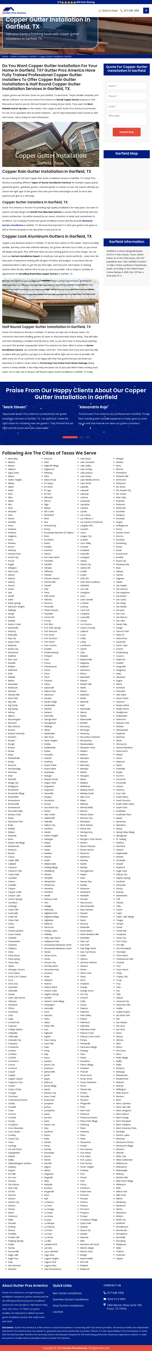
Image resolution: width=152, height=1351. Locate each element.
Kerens (47, 1156)
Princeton (84, 1209)
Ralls (82, 1240)
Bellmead (12, 670)
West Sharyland (123, 1121)
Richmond (121, 479)
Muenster (84, 853)
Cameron (12, 867)
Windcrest (121, 1205)
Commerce (13, 1061)
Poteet (83, 1177)
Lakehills (84, 486)
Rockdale (120, 511)
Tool (118, 966)
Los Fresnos (86, 624)
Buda (10, 825)
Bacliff (11, 596)
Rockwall (120, 518)
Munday (84, 860)
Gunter (47, 811)
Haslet (47, 849)
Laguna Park (50, 1262)
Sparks (119, 818)
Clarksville (12, 990)
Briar (10, 775)
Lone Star (84, 610)
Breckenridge (14, 768)
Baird (10, 599)
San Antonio (122, 589)
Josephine (48, 1103)
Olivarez (84, 966)
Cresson (12, 1114)
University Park (123, 1004)
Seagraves (121, 670)
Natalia (83, 885)
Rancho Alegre (87, 1247)
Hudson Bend (50, 987)
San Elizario (121, 606)
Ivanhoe (48, 1061)
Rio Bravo (121, 486)
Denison (12, 1195)
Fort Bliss (48, 624)
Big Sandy (13, 705)
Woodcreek (121, 1230)
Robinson (120, 504)
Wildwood (121, 1184)
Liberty (83, 560)
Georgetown (50, 722)
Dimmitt (12, 1223)
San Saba (120, 620)
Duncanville (13, 1251)
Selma (119, 684)
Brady (11, 761)
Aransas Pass (14, 553)
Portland (84, 1170)
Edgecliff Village (51, 465)
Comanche (13, 1047)
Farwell (47, 585)
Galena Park (50, 691)
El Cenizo (48, 486)
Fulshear (48, 680)
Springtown (121, 835)
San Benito (121, 596)
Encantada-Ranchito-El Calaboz (59, 532)
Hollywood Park (51, 941)
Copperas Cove (15, 1082)
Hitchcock (48, 927)
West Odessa (122, 1114)
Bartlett (11, 620)
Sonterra (120, 789)
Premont (84, 1195)
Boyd (10, 754)
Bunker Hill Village (16, 842)
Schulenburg (122, 652)
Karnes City (49, 1124)
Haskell (47, 846)
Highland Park (50, 913)
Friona (47, 670)
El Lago (47, 490)
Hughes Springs (51, 994)
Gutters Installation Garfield (23, 56)
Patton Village (86, 1064)
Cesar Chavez (14, 934)
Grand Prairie (50, 765)
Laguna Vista (50, 1265)
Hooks (47, 959)
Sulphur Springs (123, 877)
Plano (83, 1135)
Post (82, 1173)
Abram (11, 465)
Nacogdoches (86, 870)
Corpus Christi (14, 1089)
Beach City (13, 648)
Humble (48, 997)
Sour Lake (121, 793)
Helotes (48, 874)
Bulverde (12, 835)
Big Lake (12, 701)
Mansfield (84, 677)
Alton (10, 508)
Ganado (48, 698)
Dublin (11, 1244)
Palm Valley (85, 1015)
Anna (10, 539)
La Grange (49, 1209)
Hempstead (49, 881)
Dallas (11, 1159)
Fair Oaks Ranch (52, 557)
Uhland (119, 997)
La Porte (48, 1230)
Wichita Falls (122, 1177)
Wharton (120, 1149)
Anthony (12, 550)
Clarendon (13, 987)
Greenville (48, 793)
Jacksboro (49, 1068)
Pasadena (85, 1061)
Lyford (83, 648)
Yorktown (120, 1255)
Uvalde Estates (123, 1011)
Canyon (11, 888)
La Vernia (48, 1237)
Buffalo (11, 828)
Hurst (46, 1011)
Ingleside (48, 1033)
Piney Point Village (89, 1121)
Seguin (119, 680)
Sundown (120, 881)
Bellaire (11, 666)
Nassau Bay (86, 881)
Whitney (120, 1173)
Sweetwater (121, 895)
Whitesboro (121, 1166)
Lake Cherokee (87, 462)
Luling (83, 641)
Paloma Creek (87, 1033)
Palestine (84, 1011)
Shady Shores (122, 708)
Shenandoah (122, 730)
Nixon (83, 920)
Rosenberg (121, 543)
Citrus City (13, 983)
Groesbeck (49, 800)
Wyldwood (121, 1244)
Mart (82, 705)
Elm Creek (49, 511)
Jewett (47, 1089)
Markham (84, 694)
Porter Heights (87, 1166)
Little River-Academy (90, 582)
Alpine (11, 500)
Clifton (11, 1008)
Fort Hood (49, 634)
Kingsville (48, 1177)
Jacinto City (49, 1064)
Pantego (84, 1050)
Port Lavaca (86, 1159)
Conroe (11, 1064)
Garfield (48, 708)
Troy (118, 983)
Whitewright (121, 1170)
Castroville (13, 913)
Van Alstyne (121, 1022)
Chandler (12, 937)
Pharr (82, 1107)
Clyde (10, 1018)
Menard (84, 761)
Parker (83, 1057)
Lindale (83, 571)
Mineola (84, 803)
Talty (118, 906)
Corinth (11, 1085)
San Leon (120, 613)
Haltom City (49, 825)
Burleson (12, 849)
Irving (46, 1050)
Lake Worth (85, 483)
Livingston (85, 592)
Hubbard (48, 980)
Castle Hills (13, 909)
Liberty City (85, 564)
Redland (84, 1265)
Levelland (84, 550)
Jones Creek (49, 1096)
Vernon (119, 1036)
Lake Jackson (86, 472)
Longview (84, 613)
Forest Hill (49, 617)
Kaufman (48, 1131)
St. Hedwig (121, 839)
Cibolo (11, 966)
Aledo (11, 490)
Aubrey (11, 582)
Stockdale (120, 860)
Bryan (11, 818)
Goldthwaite (50, 747)
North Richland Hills (89, 934)
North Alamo (86, 930)
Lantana (84, 508)
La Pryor (48, 1233)
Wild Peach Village (124, 1181)
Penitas (83, 1092)
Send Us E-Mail (116, 1299)
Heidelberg (49, 870)
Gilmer (47, 730)
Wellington (121, 1089)
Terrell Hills (121, 930)
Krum (46, 1195)
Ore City (84, 994)
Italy (46, 1054)
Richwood (121, 483)
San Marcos (121, 617)
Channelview (14, 941)
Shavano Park (122, 722)
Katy (46, 1128)
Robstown (121, 508)
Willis (118, 1188)
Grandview (49, 772)
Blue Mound (14, 726)
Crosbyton (13, 1124)
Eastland (12, 1269)
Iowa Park (49, 1043)
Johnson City (50, 1092)
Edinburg (48, 472)
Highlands (48, 920)
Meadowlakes (86, 744)
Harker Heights (51, 835)
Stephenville (121, 853)
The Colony (121, 941)
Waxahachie (122, 1075)
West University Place (126, 1128)
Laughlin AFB (86, 525)
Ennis (46, 536)
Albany (11, 483)
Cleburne (12, 1001)
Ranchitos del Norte (89, 1244)
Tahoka (119, 902)
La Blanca (49, 1202)
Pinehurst (84, 1114)
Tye (118, 990)
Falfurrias (48, 571)
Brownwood (14, 807)
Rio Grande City (123, 490)
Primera (84, 1205)
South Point (121, 807)
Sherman (120, 737)
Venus (119, 1033)
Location (58, 1311)
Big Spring (13, 708)
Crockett (12, 1117)
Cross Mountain (15, 1128)
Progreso (84, 1212)
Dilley (10, 1219)
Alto (10, 504)
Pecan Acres (86, 1075)
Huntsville (48, 1008)
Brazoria (12, 765)
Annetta (12, 543)
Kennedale (49, 1152)
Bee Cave (12, 659)
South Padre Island (125, 803)
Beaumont (13, 652)
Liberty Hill (85, 567)
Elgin (46, 504)
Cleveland (12, 1004)
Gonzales (48, 754)
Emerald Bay (50, 525)
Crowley (12, 1135)
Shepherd (120, 733)
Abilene (11, 462)
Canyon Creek (14, 892)
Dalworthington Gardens (19, 1163)
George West (50, 719)
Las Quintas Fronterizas (91, 522)
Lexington (85, 557)
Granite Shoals (51, 779)
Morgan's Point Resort (91, 839)
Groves (47, 803)
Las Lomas (85, 515)
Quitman (84, 1237)
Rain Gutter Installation (67, 1293)
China (10, 951)
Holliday (48, 934)
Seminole (120, 687)
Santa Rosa (121, 638)
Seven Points (122, 698)
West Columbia (123, 1103)
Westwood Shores (125, 1142)
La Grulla (48, 1212)
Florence (48, 603)
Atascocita (13, 571)
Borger (11, 744)
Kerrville (48, 1163)
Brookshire (13, 789)
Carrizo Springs (15, 899)
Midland (84, 782)
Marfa (83, 687)
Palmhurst (85, 1022)
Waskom (120, 1068)
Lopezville (85, 617)
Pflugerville (85, 1103)
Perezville (84, 1096)
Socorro (120, 775)
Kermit (47, 1159)
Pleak (82, 1138)
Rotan (119, 550)
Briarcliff (12, 779)
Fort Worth (49, 641)
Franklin (48, 648)
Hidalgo (47, 906)
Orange (83, 987)
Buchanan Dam (15, 821)
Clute (10, 1015)
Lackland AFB (50, 1244)
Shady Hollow (122, 705)
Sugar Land (121, 870)
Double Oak (13, 1237)
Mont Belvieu (86, 825)
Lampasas (85, 500)
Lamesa (84, 497)
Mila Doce (85, 796)
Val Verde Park (123, 1015)
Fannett (48, 574)
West (118, 1099)
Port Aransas (86, 1149)
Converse (12, 1068)
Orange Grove (87, 990)
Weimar (119, 1085)
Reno (118, 465)
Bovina (11, 747)
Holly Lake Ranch (52, 937)
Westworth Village (124, 1145)
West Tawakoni (123, 1124)
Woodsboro (121, 1233)
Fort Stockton (50, 638)
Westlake (120, 1131)
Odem (83, 955)
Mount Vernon (87, 849)
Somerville (121, 782)
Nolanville (84, 927)
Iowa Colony (50, 1040)
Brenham (12, 772)
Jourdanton (49, 1110)
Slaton (119, 765)
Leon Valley (85, 543)
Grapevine (49, 789)
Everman (48, 550)
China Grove (14, 955)
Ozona (83, 1004)
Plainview (84, 1131)
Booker (11, 740)
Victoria (119, 1040)
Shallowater (121, 715)
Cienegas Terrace (16, 969)
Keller (46, 1138)
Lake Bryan (85, 458)
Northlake (85, 937)
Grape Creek (50, 782)
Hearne (47, 856)
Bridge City (13, 782)
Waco (119, 1054)
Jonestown (49, 1099)
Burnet (11, 853)
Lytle (82, 652)
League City (85, 536)
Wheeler (120, 1152)
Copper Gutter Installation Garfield (55, 56)
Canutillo (12, 885)
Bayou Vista (13, 641)
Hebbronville (50, 863)
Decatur (12, 1181)
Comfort (12, 1057)
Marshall (84, 701)
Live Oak (84, 589)
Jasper (47, 1078)
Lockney (84, 606)
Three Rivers (122, 955)
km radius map (127, 194)
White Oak (121, 1156)
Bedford (12, 656)
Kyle (46, 1198)
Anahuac (12, 529)
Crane (11, 1110)
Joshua (47, 1107)
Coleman (12, 1025)
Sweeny (119, 892)
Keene (47, 1135)
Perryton (84, 1099)
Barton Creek (14, 624)
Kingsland (48, 1173)
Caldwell (12, 863)
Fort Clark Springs (52, 627)
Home (5, 56)
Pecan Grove (86, 1078)
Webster (120, 1082)
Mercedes (85, 765)
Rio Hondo (121, 493)
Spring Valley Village (125, 832)
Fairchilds (48, 560)
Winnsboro (121, 1212)
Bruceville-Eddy (15, 811)
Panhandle (85, 1043)
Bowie (11, 751)
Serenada (120, 691)
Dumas (11, 1247)
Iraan (46, 1047)
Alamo (11, 476)
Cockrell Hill (13, 1022)
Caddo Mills (13, 860)
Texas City (121, 937)
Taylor (119, 913)
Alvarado (12, 511)
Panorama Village (88, 1047)
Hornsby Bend (51, 966)
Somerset (120, 779)
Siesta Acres (122, 751)
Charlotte (12, 944)
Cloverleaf (13, 1011)
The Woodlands (123, 948)
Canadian (12, 877)
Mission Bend (86, 814)
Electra (47, 500)
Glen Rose (49, 737)
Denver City (13, 1202)
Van (118, 1018)
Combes (12, 1050)
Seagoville (121, 666)
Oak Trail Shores (88, 951)
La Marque (49, 1223)
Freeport (48, 656)
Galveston (49, 694)
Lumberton (85, 645)
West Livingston (123, 1110)
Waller (119, 1061)
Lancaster (85, 504)
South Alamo (122, 796)
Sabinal (119, 571)
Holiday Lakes (50, 930)
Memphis (84, 758)
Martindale (85, 708)
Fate (46, 589)
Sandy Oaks (121, 624)
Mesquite (84, 775)
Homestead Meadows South (58, 948)
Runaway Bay (122, 564)
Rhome (119, 469)
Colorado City (14, 1040)
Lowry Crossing (87, 627)
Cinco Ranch (14, 973)
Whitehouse (121, 1163)
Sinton (119, 758)
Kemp (47, 1145)
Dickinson (12, 1216)
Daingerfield (14, 1152)
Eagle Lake (13, 1255)
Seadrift (119, 663)
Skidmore (120, 761)
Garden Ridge (50, 701)
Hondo (47, 951)
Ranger (83, 1255)
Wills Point (121, 1195)
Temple (119, 923)
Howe (47, 976)
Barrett (11, 617)
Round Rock (122, 553)
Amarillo (12, 522)
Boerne (11, 730)
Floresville (49, 606)
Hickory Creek (50, 899)
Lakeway (84, 493)
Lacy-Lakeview (51, 1251)
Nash (82, 877)
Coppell (11, 1075)
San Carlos (121, 599)
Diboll (11, 1212)
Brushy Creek (14, 814)
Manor (83, 673)
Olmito (83, 969)
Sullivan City (121, 874)
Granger (48, 775)
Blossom (12, 722)
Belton (11, 680)
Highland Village (51, 916)
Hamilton (48, 828)
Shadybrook (121, 712)
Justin (46, 1121)
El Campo (48, 483)
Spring (119, 828)
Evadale (48, 546)
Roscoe (119, 536)
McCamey (85, 726)
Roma (119, 529)
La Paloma (49, 1226)
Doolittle (12, 1233)
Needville (84, 895)
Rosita (119, 546)
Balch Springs (14, 603)
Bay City (12, 638)
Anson (11, 546)
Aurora (11, 585)
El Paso (47, 493)
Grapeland (49, 786)
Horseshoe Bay (51, 969)
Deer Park (13, 1188)
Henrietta (48, 888)
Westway (120, 1138)
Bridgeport (13, 786)
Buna (10, 839)
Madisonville (86, 659)
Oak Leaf (84, 941)
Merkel (83, 772)
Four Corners (50, 645)
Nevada (84, 899)
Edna (46, 476)
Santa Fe (120, 634)
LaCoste (48, 1247)
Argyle (11, 564)
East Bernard (14, 1265)
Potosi (83, 1184)
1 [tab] (70, 437)
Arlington (12, 567)
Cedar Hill (12, 916)
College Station (15, 1029)
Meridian (84, 768)
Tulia (118, 987)
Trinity (119, 973)
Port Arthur (85, 1152)
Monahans (85, 821)
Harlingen (48, 839)
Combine (12, 1054)
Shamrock (121, 719)
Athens (11, 574)
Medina (83, 751)
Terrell (119, 927)
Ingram (47, 1036)
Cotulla (11, 1103)
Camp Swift (13, 874)
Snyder (119, 772)
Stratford (120, 867)
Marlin (83, 698)
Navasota (84, 888)
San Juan (120, 610)
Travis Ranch (122, 969)
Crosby (11, 1121)
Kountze (48, 1188)
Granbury (48, 761)
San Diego (121, 603)
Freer (46, 659)
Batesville (12, 634)
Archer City (13, 557)
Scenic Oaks (122, 645)
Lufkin (83, 638)
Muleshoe (85, 856)
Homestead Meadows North (58, 944)
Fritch (46, 677)
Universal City (122, 1001)
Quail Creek (85, 1223)
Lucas (83, 634)
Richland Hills (122, 476)
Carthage (12, 906)
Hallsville (48, 821)
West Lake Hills (123, 1107)
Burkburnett (13, 846)
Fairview (48, 567)
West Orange (122, 1117)
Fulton (47, 684)
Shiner (119, 740)
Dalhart (11, 1156)
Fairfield (48, 564)
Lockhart (84, 603)
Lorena (83, 620)
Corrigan (12, 1092)
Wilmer (119, 1198)
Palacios (84, 1008)
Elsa (46, 522)
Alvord (11, 518)
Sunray (119, 888)
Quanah (84, 1226)
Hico (46, 902)
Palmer (83, 1018)
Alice (10, 493)
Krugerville (49, 1191)
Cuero (11, 1142)
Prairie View (85, 1191)
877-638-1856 (131, 10)
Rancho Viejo (86, 1251)
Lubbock (84, 631)
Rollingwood (122, 525)
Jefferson (48, 1082)
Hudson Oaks (50, 990)
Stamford (120, 846)
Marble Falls (86, 684)
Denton (11, 1198)
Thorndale (121, 951)
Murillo (83, 863)
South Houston (123, 800)
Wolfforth (120, 1223)
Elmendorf (49, 515)
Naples (83, 874)
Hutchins (48, 1015)
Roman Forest (123, 532)
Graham (48, 758)
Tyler (118, 994)
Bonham (12, 737)
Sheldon (120, 726)
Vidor (118, 1043)
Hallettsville (49, 818)
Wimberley (121, 1202)
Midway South (87, 793)
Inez (46, 1029)
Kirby (46, 1181)
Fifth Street (49, 596)
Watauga (120, 1071)
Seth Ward (121, 694)
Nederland (85, 892)
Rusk (118, 567)
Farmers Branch (51, 578)
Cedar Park (13, 920)
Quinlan (83, 1233)
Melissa (83, 754)
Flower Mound (51, 610)
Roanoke (120, 500)
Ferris (46, 592)
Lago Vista (49, 1255)
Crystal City (13, 1138)
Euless (47, 543)
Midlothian (85, 786)
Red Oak (84, 1262)
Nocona (84, 923)
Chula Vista (13, 962)
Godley (47, 744)
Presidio (84, 1198)
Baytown (12, 645)
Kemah (47, 1142)
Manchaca (85, 670)
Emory (47, 529)
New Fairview (86, 909)
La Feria (48, 1205)
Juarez (47, 1114)
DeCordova (13, 1184)
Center (11, 927)
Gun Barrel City (51, 807)
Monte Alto (85, 828)
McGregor (85, 730)
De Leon (12, 1177)
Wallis (119, 1064)
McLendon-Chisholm (90, 737)
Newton (84, 916)
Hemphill (48, 877)
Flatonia (48, 599)
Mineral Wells (86, 807)
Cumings (12, 1145)
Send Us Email (110, 10)
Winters (119, 1216)
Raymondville (86, 1258)
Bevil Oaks (13, 698)
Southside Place (123, 814)
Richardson (121, 472)
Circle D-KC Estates (17, 976)
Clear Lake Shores (16, 997)
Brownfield (13, 796)
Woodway (121, 1240)
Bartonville (13, 627)
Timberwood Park (124, 959)
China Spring (14, 959)
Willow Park (121, 1191)
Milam (83, 800)
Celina (11, 923)
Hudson (48, 983)
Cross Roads (14, 1131)
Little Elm (84, 578)
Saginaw (120, 578)
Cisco (10, 980)
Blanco (11, 715)
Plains (83, 1128)
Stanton (120, 849)
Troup (119, 980)
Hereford (48, 892)
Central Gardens (15, 930)
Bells (10, 673)
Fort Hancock (50, 631)
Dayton (11, 1170)
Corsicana (13, 1096)
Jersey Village (50, 1085)
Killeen (47, 1170)
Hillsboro (48, 923)
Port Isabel (85, 1156)
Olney (83, 976)
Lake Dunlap (86, 469)
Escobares (49, 539)
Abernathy (13, 458)
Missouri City (86, 818)
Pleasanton (85, 1142)
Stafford (120, 842)
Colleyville (12, 1033)
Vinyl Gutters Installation (68, 1305)
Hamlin (47, 832)
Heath (47, 860)
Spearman (121, 821)
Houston (48, 973)
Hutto (47, 1018)
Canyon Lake (14, 895)
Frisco (47, 673)
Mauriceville (85, 719)
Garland (48, 712)
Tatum (119, 909)
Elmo (46, 518)
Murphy (83, 867)
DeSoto (11, 1205)
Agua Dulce (13, 472)
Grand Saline (50, 768)
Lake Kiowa (85, 476)
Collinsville (13, 1036)
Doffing (11, 1226)
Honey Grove (50, 955)
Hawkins (48, 853)
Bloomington (14, 719)
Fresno (47, 663)
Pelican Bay (85, 1089)
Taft (118, 899)
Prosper (84, 1216)
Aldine (11, 486)
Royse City (121, 560)
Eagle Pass (13, 1258)
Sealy (118, 673)
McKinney (84, 733)
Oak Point (85, 944)
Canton (11, 881)
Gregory (48, 796)
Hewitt (47, 895)
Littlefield (84, 585)
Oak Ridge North (88, 948)
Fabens (47, 553)
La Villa (47, 1240)
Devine (11, 1209)
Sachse (119, 574)
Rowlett (119, 557)
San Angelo (121, 585)
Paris (82, 1054)
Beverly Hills (14, 694)
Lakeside (84, 490)
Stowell (119, 863)
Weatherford (122, 1078)
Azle (10, 592)
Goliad (47, 751)
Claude (11, 994)
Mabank (84, 656)
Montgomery (86, 832)
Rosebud (120, 539)
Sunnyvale (121, 885)
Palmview (84, 1025)
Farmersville (50, 582)
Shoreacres (121, 744)
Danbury (12, 1166)
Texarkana (121, 934)
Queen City (85, 1230)
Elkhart (47, 508)
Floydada (48, 613)
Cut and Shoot (15, 1149)
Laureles (84, 529)
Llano (82, 596)
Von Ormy (121, 1050)
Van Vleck (120, 1029)
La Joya (47, 1219)
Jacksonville (49, 1071)
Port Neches (86, 1163)
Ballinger (12, 610)
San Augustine (123, 592)
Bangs (11, 613)
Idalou (47, 1022)
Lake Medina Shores (90, 479)
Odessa (83, 959)
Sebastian (120, 677)
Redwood (84, 1269)
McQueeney (86, 740)
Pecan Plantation (88, 1082)
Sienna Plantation (124, 747)
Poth (82, 1181)
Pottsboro (85, 1188)
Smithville (120, 768)
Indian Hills (49, 1025)
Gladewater (49, 733)
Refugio (119, 458)
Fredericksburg (51, 652)
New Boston (86, 902)
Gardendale (49, 705)
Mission (84, 811)
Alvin (10, 515)
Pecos (83, 1085)
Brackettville (14, 758)
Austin (11, 589)
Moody (83, 835)
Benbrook (13, 687)
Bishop (11, 712)
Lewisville (84, 553)
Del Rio (11, 1191)
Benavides (13, 684)
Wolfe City (121, 1219)
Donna (11, 1230)
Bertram (12, 691)
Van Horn (120, 1025)
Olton (82, 980)
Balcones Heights (16, 606)
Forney (47, 620)
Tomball (120, 962)
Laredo (83, 511)
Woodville (120, 1237)
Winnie (119, 1209)
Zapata (119, 1258)
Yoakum (120, 1251)
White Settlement (124, 1159)
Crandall (12, 1107)
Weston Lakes (123, 1135)
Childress (12, 948)
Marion (83, 691)
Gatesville (48, 715)
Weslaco (120, 1096)
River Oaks (121, 497)
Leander (84, 539)
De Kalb (12, 1173)
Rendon (119, 462)
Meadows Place (87, 747)
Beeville (11, 663)
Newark (84, 913)
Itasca (47, 1057)
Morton (83, 842)
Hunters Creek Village (54, 1001)
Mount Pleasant (87, 846)
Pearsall (84, 1071)
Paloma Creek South (90, 1036)
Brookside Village (16, 793)
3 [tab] (87, 437)
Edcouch (48, 458)
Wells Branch (122, 1092)
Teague (119, 920)
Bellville (11, 677)
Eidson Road (50, 479)
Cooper (11, 1071)
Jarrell (46, 1075)
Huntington (49, 1004)
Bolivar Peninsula (16, 733)
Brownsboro (14, 800)
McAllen (84, 722)
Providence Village (88, 1219)
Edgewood (49, 469)
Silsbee (119, 754)
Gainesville (49, 687)
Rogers (119, 522)
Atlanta (11, 578)
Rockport (120, 515)
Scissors (120, 656)
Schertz (119, 648)
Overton (84, 997)
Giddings (48, 726)
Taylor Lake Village (125, 916)
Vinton (119, 1047)
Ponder (83, 1145)
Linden (83, 574)
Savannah (120, 641)
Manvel (83, 680)
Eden (46, 462)
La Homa (48, 1216)
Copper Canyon (15, 1078)
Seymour (120, 701)
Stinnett (119, 856)
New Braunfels (87, 906)
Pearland (84, 1068)
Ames (11, 525)
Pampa (83, 1040)
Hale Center (49, 814)
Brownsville (13, 803)
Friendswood (50, 666)
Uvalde (119, 1008)
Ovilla (82, 1001)
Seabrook (120, 659)
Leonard (84, 546)
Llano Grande (86, 599)
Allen (10, 497)
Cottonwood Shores (17, 1099)
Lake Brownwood (52, 1269)
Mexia (83, 779)
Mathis (83, 715)
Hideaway (48, 909)
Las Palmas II (86, 518)
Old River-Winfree (88, 962)
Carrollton (13, 902)
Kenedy (47, 1149)
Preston (84, 1202)
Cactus (11, 856)
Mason (83, 712)
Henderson (49, 885)
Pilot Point (85, 1110)
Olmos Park (85, 973)
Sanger (119, 627)
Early (10, 1262)
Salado (119, 582)
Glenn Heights (50, 740)
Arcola (11, 560)
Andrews (12, 532)
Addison (12, 469)
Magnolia (84, 663)
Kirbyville (48, 1184)
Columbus (13, 1043)
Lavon (83, 532)
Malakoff (84, 666)
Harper (47, 842)
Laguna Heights (51, 1258)
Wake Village (122, 1057)
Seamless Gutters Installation (71, 1299)
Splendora (121, 825)
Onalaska (84, 983)
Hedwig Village (51, 867)
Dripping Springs (16, 1240)
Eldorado (48, 497)
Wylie (118, 1247)
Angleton (12, 536)
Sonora (119, 786)
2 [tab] (81, 437)
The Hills (120, 944)
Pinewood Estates (88, 1117)
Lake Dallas (85, 465)
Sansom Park (122, 631)
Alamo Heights (15, 479)
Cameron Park (15, 870)
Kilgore (47, 1166)
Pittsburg (84, 1124)
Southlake (121, 811)
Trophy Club (122, 976)
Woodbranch (122, 1226)
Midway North (87, 789)
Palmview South (87, 1029)
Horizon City (50, 962)
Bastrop (12, 631)
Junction (48, 1117)
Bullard (11, 832)
